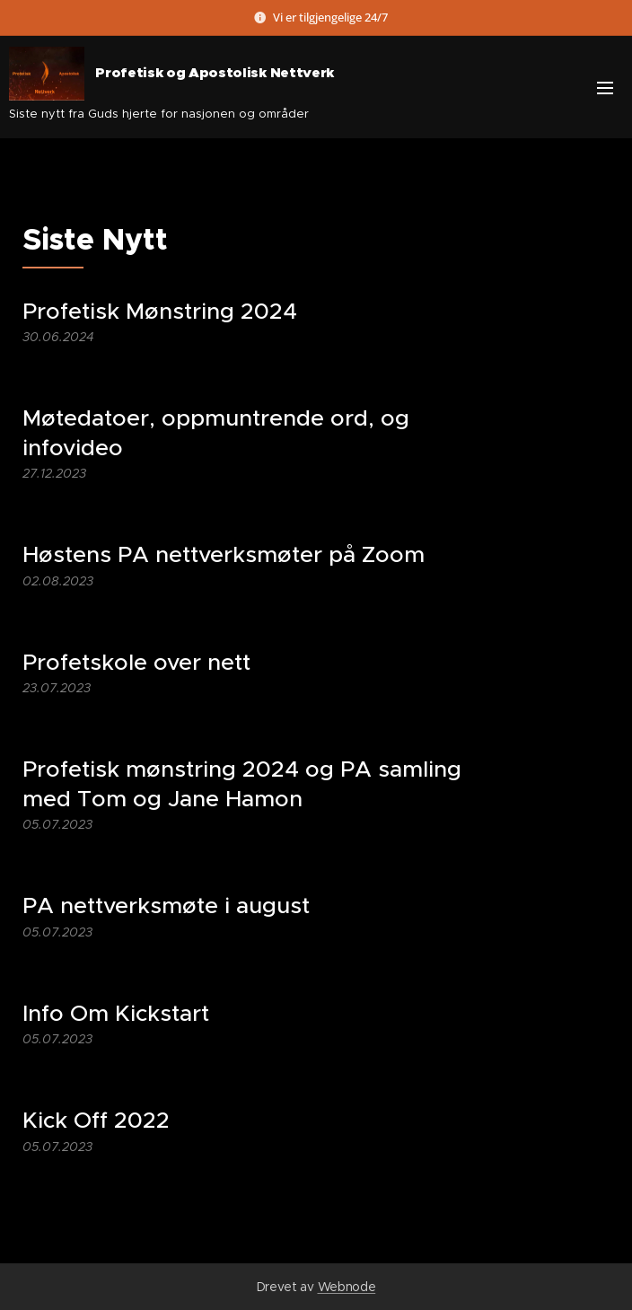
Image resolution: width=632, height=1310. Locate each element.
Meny (605, 88)
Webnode (347, 1287)
